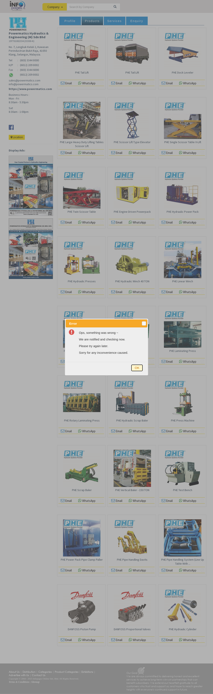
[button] (144, 323)
